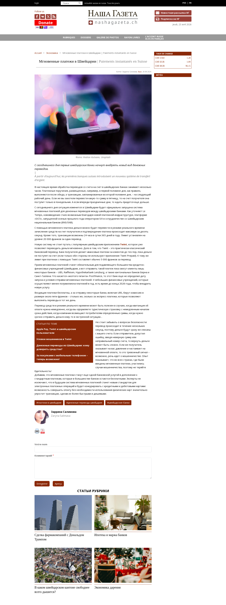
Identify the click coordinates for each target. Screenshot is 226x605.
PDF (42, 431)
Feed (53, 16)
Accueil (38, 52)
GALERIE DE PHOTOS (108, 37)
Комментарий (43, 455)
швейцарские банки (119, 402)
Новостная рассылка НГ (175, 12)
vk (42, 16)
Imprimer (37, 431)
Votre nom (41, 444)
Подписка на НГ (170, 18)
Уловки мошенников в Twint (54, 339)
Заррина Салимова (63, 412)
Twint (123, 244)
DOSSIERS (86, 37)
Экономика (52, 52)
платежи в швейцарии (49, 402)
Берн (140, 72)
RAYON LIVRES (132, 37)
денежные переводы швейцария (85, 402)
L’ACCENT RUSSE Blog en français (154, 37)
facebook (37, 16)
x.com (48, 16)
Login (37, 3)
